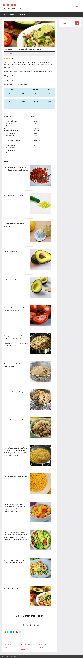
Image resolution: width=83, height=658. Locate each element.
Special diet (23, 15)
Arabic (41, 647)
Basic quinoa (12, 639)
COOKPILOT (9, 5)
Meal (4, 15)
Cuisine (13, 15)
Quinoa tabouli (47, 639)
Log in (78, 6)
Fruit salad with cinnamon (29, 640)
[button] (8, 632)
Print (5, 632)
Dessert (23, 649)
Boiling (6, 647)
